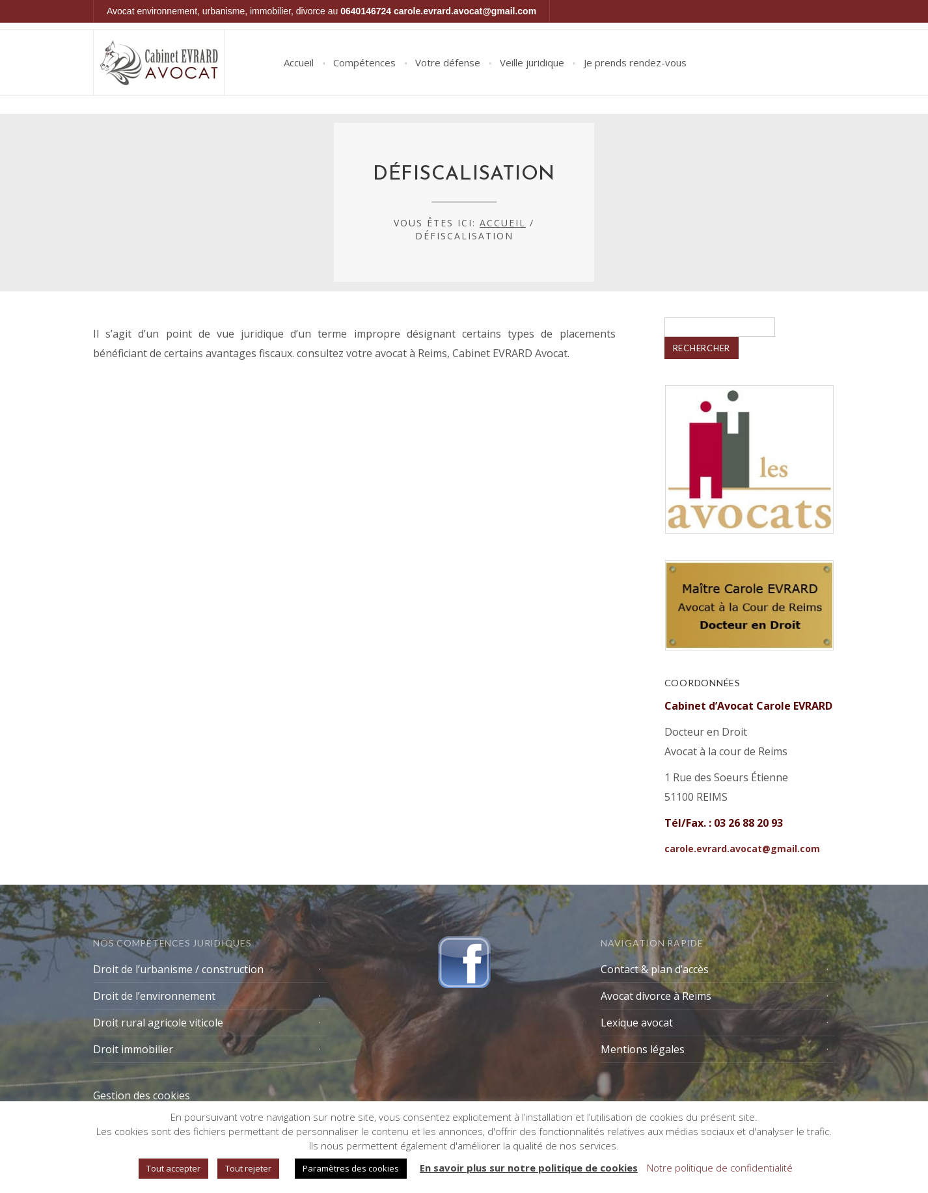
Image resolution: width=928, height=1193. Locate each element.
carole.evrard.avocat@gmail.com (465, 11)
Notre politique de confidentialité (720, 1167)
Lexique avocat (637, 1022)
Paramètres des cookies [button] (351, 1168)
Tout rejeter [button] (248, 1168)
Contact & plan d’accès (655, 969)
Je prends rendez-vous (635, 62)
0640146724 (365, 11)
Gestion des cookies (141, 1095)
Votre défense (447, 62)
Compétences (364, 62)
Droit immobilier (133, 1049)
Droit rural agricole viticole (158, 1022)
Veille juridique (532, 62)
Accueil (299, 62)
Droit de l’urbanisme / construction (178, 969)
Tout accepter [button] (173, 1168)
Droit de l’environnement (154, 996)
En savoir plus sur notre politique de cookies (529, 1167)
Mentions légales (643, 1049)
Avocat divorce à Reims (656, 996)
